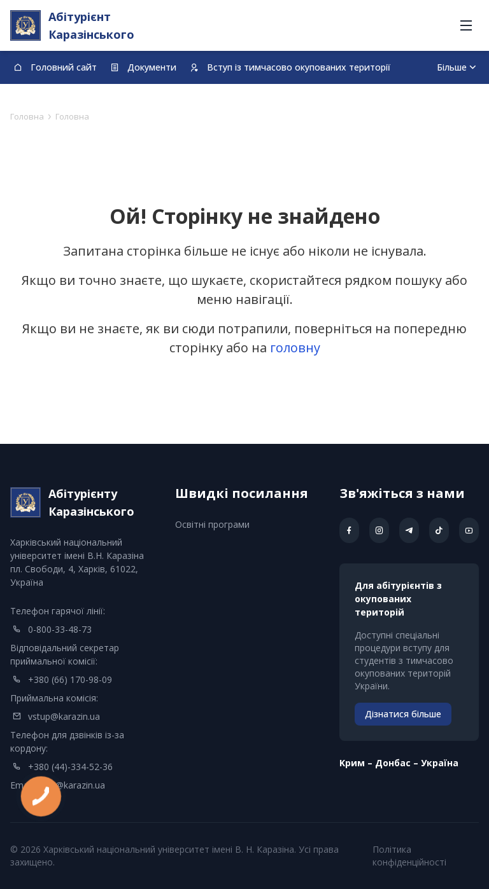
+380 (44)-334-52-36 (70, 767)
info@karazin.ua (72, 785)
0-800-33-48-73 (60, 629)
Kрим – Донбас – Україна (398, 763)
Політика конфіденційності (409, 855)
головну (295, 347)
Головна (27, 116)
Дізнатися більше (403, 714)
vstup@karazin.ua (64, 716)
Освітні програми (212, 524)
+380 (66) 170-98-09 (70, 679)
